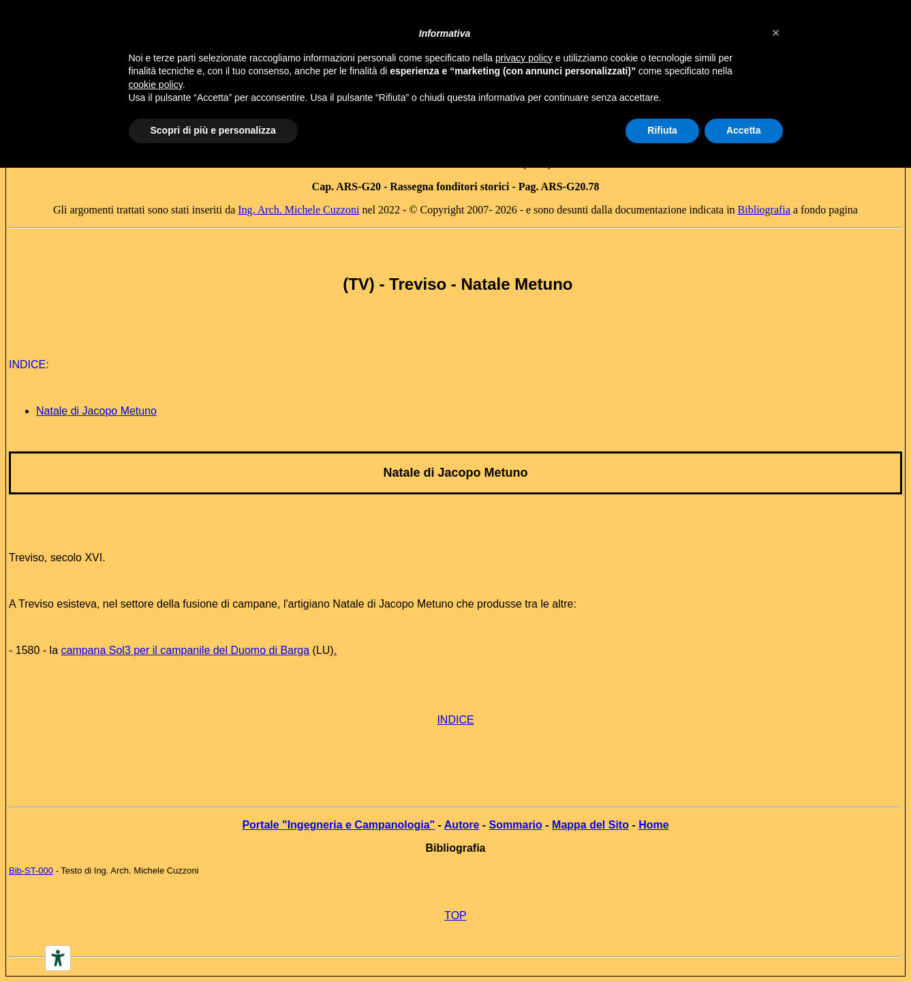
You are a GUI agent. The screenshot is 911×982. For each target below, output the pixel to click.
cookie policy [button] (156, 84)
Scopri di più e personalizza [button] (213, 130)
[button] (776, 33)
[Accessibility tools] (58, 958)
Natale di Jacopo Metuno (96, 411)
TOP (455, 915)
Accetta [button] (743, 130)
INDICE (455, 720)
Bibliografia (764, 209)
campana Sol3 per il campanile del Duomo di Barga (185, 650)
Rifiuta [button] (662, 130)
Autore (462, 825)
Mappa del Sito (590, 825)
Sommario (515, 825)
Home (653, 825)
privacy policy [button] (524, 58)
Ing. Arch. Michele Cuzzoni (298, 209)
